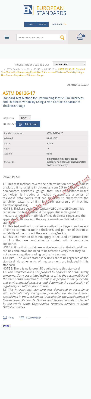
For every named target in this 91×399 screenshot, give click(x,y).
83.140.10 (49, 69)
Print (11, 317)
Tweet (7, 326)
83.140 (37, 69)
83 (28, 69)
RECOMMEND (33, 317)
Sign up (42, 24)
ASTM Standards (15, 69)
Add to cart (31, 124)
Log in (30, 24)
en (65, 24)
